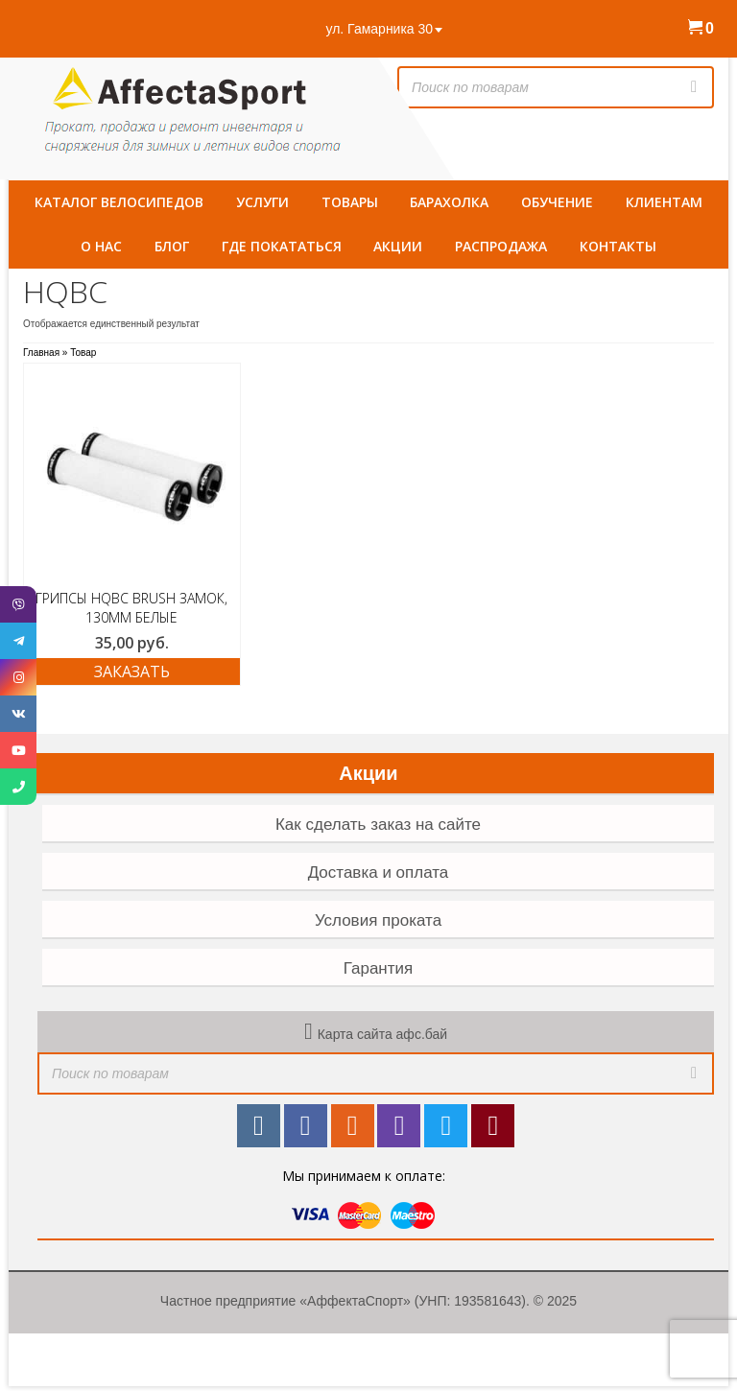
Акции (368, 773)
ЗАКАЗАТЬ (132, 671)
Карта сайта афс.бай (382, 1034)
